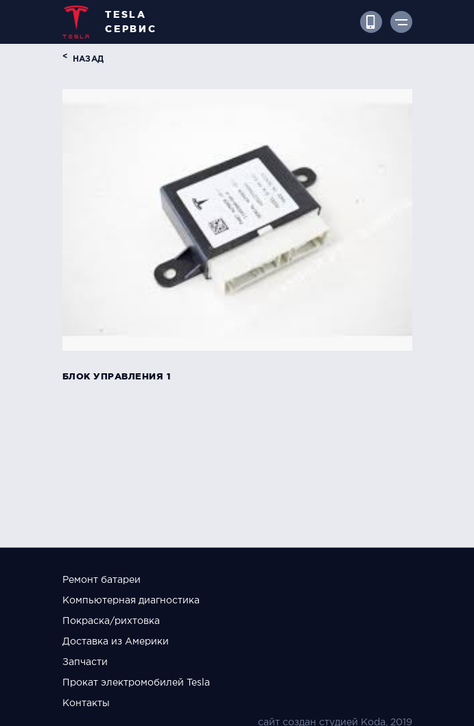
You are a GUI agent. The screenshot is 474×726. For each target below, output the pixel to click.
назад (88, 59)
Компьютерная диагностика (131, 601)
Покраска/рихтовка (111, 621)
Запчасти (85, 662)
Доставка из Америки (115, 642)
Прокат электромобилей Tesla (136, 683)
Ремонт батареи (101, 580)
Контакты (86, 703)
